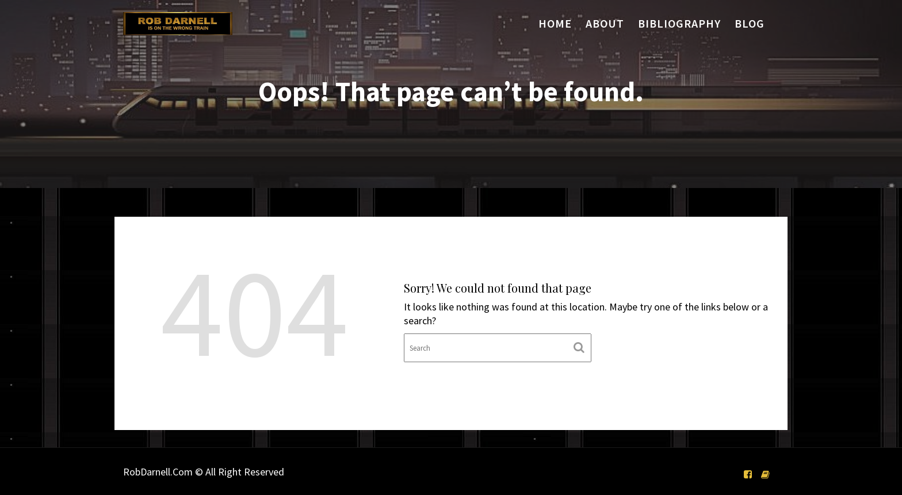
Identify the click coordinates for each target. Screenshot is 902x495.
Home (555, 23)
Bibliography (679, 23)
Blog (750, 23)
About (605, 23)
